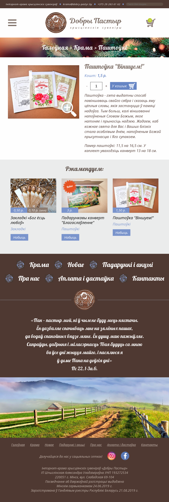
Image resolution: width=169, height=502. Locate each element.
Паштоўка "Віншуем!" (133, 217)
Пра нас (29, 278)
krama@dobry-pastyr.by (77, 4)
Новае (75, 264)
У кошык (119, 85)
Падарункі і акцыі (127, 264)
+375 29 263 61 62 (109, 4)
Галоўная (55, 47)
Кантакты (148, 278)
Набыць (19, 237)
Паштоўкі (112, 47)
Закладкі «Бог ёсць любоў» (28, 220)
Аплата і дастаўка (86, 278)
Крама (83, 47)
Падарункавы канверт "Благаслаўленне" (83, 220)
